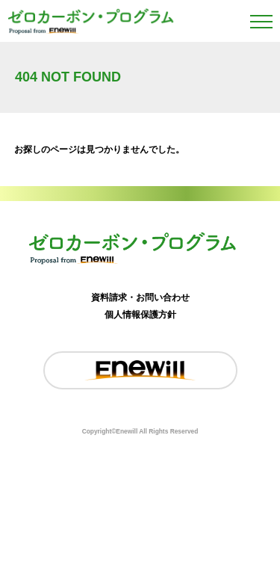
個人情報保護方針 (140, 314)
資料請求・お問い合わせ (140, 297)
